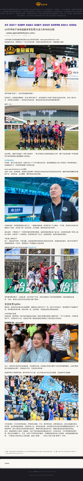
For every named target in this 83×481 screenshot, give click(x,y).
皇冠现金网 (43, 475)
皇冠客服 (48, 475)
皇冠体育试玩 (32, 247)
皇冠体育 (38, 475)
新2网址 (52, 475)
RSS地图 (47, 471)
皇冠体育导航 (32, 475)
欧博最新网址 (9, 160)
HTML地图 (52, 471)
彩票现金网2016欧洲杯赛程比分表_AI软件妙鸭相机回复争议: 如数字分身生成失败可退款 (30, 451)
